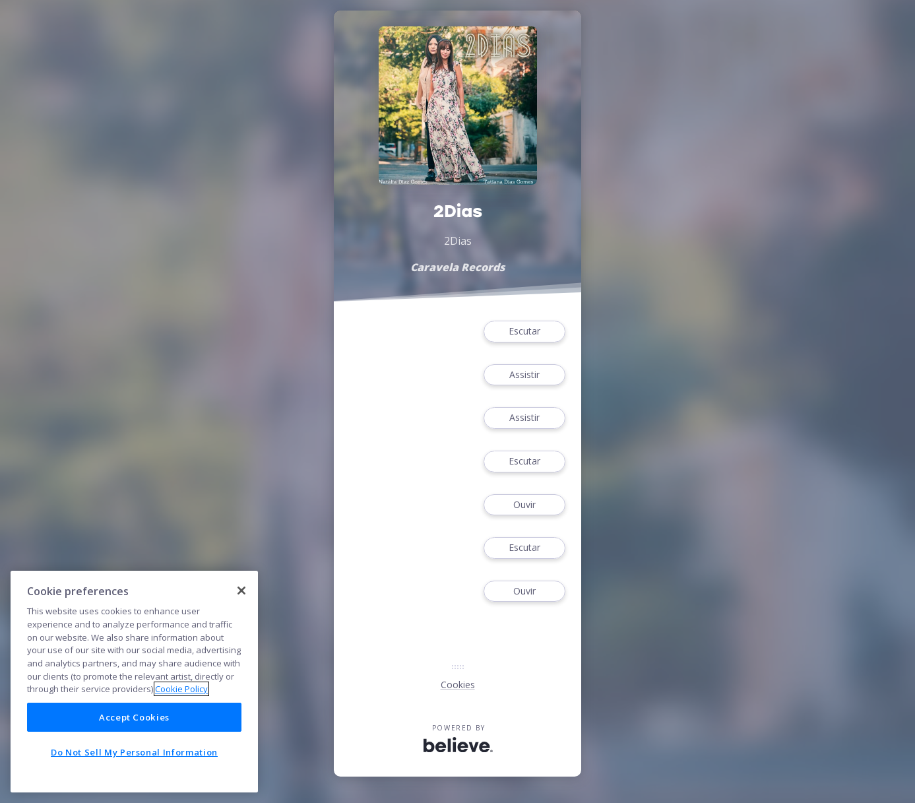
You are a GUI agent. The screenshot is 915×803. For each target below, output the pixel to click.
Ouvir (524, 505)
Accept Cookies (134, 717)
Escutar (524, 331)
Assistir (524, 375)
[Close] (241, 590)
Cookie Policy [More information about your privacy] (181, 689)
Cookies (458, 684)
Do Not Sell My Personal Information (134, 752)
